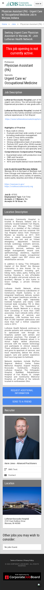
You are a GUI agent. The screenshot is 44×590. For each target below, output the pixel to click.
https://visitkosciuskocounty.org (19, 186)
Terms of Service (16, 560)
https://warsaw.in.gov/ (15, 184)
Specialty (9, 75)
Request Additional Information (22, 392)
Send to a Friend (22, 401)
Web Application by (22, 576)
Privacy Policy (29, 560)
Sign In (38, 4)
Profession (9, 62)
